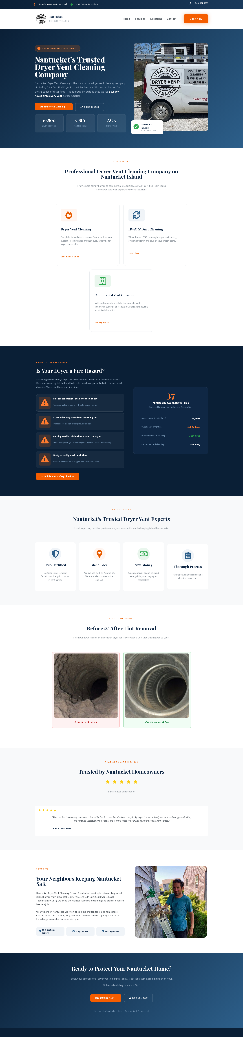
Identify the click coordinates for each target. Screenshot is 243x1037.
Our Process (83, 989)
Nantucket (56, 17)
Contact (171, 19)
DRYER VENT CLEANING (59, 21)
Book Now (82, 996)
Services (140, 19)
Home (126, 19)
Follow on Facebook (184, 992)
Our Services (83, 981)
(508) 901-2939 (201, 3)
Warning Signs (84, 985)
